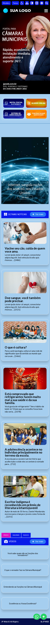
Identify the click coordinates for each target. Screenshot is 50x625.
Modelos (6, 3)
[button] (4, 180)
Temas (15, 3)
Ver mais (25, 197)
